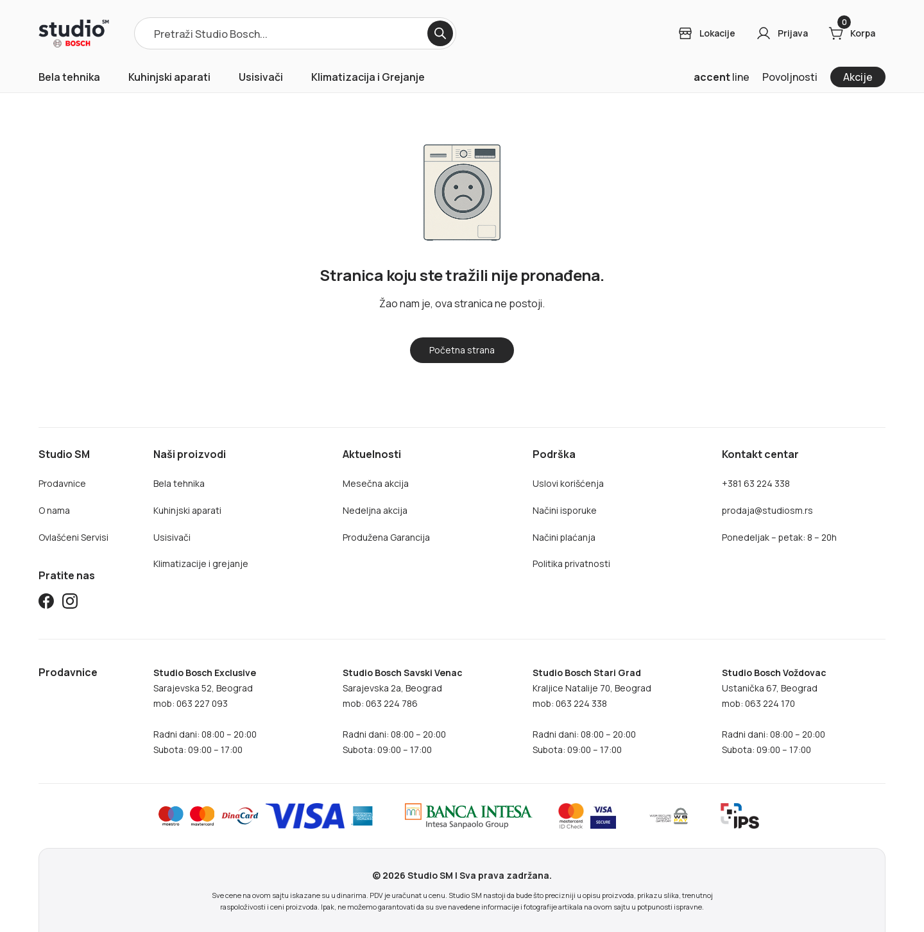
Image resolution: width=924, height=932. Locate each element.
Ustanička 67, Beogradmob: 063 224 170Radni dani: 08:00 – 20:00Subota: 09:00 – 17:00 (774, 711)
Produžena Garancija (386, 537)
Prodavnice (62, 483)
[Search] (440, 33)
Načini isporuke (565, 510)
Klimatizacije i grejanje (200, 563)
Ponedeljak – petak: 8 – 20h (779, 537)
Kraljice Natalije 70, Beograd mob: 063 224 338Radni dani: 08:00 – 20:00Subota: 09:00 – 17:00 (592, 711)
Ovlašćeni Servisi (73, 537)
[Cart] (852, 33)
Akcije (858, 77)
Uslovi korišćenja (568, 483)
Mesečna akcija (376, 483)
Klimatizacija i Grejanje (368, 77)
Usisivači (261, 77)
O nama (54, 510)
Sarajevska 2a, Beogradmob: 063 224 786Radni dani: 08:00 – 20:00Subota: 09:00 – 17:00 (402, 711)
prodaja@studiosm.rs (767, 510)
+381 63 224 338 (756, 483)
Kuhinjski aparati (169, 77)
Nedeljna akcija (375, 510)
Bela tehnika (69, 77)
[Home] (73, 33)
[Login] (706, 33)
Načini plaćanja (564, 537)
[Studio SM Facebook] (46, 603)
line (721, 77)
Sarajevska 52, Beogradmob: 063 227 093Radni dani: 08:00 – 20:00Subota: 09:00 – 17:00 (205, 711)
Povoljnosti (789, 77)
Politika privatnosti (571, 563)
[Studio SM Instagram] (70, 603)
